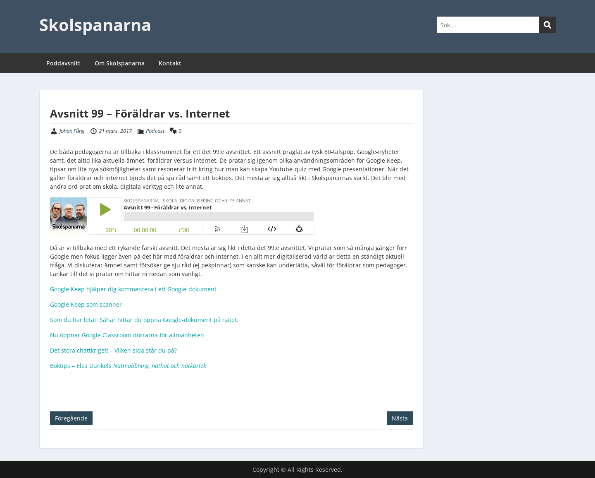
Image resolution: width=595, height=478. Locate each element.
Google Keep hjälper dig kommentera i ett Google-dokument (133, 289)
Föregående (71, 418)
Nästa (400, 418)
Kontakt (170, 63)
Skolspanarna (95, 24)
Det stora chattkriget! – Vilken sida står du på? (113, 350)
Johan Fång (72, 131)
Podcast (155, 131)
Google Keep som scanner (86, 304)
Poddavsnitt (63, 63)
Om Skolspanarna (120, 63)
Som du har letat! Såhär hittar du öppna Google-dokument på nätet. (144, 320)
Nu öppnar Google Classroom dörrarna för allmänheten (127, 335)
